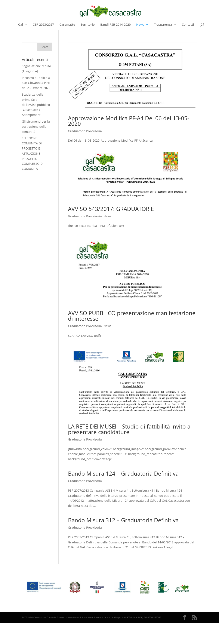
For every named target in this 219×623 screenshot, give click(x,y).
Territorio (88, 25)
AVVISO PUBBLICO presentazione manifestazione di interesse (131, 315)
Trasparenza (163, 25)
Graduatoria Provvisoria (85, 131)
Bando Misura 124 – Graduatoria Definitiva (123, 473)
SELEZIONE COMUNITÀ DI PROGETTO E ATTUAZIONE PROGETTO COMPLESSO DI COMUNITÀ (32, 153)
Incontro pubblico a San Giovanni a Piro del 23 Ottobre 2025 (36, 83)
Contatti (188, 25)
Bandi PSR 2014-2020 (115, 25)
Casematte (67, 25)
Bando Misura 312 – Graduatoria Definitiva (123, 520)
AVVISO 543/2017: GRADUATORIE (111, 209)
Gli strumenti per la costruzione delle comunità (36, 126)
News (140, 25)
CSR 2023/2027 (43, 25)
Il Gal (19, 25)
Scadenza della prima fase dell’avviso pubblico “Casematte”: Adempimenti (36, 104)
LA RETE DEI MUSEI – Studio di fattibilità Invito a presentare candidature (129, 429)
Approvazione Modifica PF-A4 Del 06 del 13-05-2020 (128, 121)
